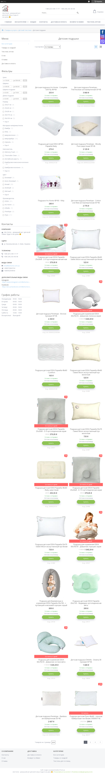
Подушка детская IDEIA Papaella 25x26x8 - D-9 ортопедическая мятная (51, 258)
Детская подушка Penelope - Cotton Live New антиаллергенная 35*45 (86, 202)
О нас (4, 56)
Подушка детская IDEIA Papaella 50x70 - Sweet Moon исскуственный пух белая (51, 545)
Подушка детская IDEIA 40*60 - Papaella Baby (51, 145)
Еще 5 (7, 194)
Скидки (33, 22)
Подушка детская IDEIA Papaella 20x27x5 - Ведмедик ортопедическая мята (85, 603)
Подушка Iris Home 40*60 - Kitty (51, 201)
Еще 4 (7, 122)
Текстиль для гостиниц (61, 761)
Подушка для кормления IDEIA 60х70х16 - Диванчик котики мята (51, 661)
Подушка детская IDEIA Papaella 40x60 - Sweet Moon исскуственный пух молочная (86, 372)
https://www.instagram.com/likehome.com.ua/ (16, 282)
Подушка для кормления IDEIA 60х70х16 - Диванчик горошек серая (86, 545)
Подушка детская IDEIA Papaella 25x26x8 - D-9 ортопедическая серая (51, 430)
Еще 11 (7, 171)
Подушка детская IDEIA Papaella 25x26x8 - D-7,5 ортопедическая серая (86, 489)
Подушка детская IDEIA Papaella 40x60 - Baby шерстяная (51, 489)
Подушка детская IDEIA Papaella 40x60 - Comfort (51, 371)
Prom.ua (62, 770)
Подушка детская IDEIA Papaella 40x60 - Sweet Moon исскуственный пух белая (86, 258)
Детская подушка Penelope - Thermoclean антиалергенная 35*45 (86, 88)
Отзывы (4, 60)
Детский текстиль (24, 30)
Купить (51, 101)
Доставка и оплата (59, 22)
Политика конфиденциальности (82, 772)
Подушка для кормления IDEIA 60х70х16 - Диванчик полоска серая (86, 315)
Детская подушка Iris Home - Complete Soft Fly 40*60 (51, 88)
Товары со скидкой (9, 48)
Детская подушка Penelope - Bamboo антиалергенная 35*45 (51, 717)
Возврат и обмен (77, 22)
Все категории (20, 22)
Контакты (43, 22)
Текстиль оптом (93, 22)
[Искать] (78, 13)
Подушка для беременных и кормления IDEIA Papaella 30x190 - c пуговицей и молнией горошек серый (51, 603)
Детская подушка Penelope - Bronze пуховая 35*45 (51, 315)
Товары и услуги (11, 30)
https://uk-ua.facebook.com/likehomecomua (16, 287)
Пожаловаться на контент (62, 772)
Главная (8, 22)
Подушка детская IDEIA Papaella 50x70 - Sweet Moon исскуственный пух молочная (86, 431)
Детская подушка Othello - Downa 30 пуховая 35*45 (86, 661)
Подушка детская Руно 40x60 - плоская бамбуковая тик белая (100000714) (86, 717)
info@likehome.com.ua (12, 266)
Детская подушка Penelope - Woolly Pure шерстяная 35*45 (86, 145)
